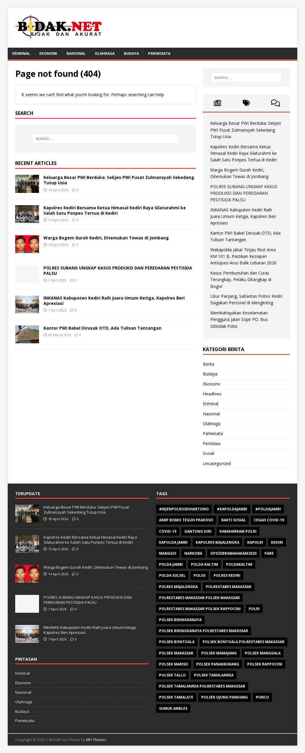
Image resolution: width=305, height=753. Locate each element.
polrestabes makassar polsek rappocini (200, 608)
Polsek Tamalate (176, 697)
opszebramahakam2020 (233, 553)
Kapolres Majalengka (217, 542)
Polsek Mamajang (219, 653)
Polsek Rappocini (264, 664)
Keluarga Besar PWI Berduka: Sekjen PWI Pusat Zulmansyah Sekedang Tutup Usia (118, 179)
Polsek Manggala (263, 653)
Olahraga (105, 53)
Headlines (212, 394)
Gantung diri (197, 531)
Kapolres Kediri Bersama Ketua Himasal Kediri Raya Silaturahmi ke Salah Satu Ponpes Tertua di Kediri (114, 210)
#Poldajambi (268, 509)
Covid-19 (167, 531)
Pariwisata (159, 53)
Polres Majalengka (178, 586)
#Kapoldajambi (232, 509)
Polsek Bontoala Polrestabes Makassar (243, 641)
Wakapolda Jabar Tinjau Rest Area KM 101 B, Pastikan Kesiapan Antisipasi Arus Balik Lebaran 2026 (243, 256)
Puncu (262, 697)
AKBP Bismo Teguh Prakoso (186, 520)
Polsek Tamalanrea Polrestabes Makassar (202, 686)
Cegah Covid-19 (269, 520)
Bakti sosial (233, 520)
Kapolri (255, 542)
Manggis (167, 553)
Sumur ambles (173, 708)
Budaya (131, 53)
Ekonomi (48, 53)
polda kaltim (204, 564)
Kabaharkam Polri (238, 531)
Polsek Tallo (172, 675)
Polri (254, 608)
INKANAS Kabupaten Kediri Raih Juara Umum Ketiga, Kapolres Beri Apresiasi (114, 300)
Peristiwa (211, 443)
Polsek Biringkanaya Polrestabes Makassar (203, 630)
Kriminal (21, 53)
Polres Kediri (227, 575)
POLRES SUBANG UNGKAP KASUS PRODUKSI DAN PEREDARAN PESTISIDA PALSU (117, 270)
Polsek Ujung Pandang (224, 697)
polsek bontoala (176, 641)
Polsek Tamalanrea (214, 675)
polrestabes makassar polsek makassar (199, 597)
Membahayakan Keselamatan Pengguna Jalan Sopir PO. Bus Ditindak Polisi (239, 319)
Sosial (208, 453)
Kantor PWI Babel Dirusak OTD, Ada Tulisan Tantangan (102, 328)
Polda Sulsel (172, 575)
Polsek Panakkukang (217, 664)
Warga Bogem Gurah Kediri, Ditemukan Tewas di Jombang (106, 238)
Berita (208, 364)
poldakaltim (239, 564)
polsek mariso (173, 664)
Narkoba (193, 553)
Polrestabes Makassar (228, 586)
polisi (200, 575)
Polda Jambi (171, 564)
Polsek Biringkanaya (180, 619)
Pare (269, 553)
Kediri (277, 542)
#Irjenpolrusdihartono (184, 509)
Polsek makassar (176, 653)
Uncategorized (217, 463)
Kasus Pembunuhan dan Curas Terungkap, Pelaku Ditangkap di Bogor (240, 279)
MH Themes (96, 739)
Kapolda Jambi (173, 542)
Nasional (75, 53)
